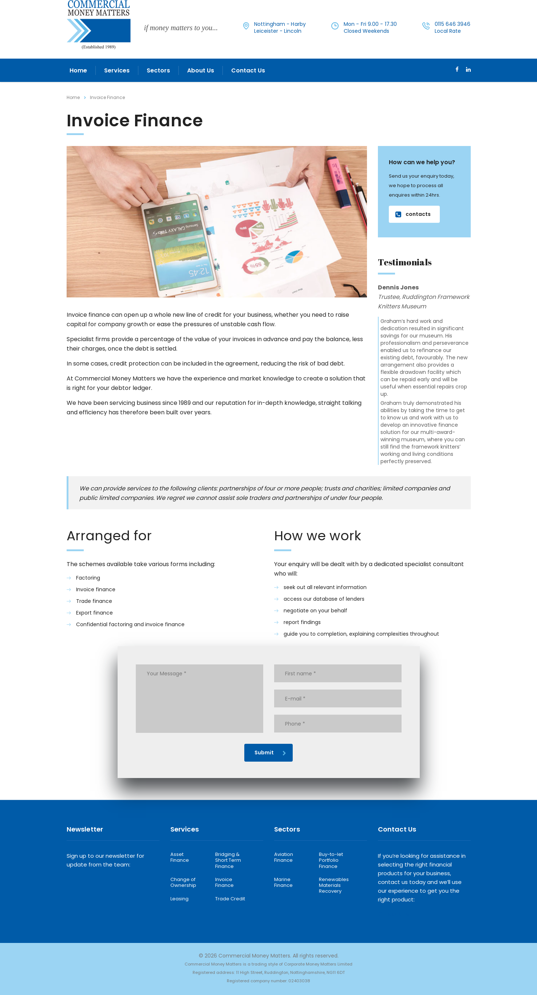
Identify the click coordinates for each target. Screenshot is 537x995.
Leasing (179, 899)
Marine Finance (283, 883)
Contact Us (248, 70)
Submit (270, 752)
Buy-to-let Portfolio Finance (331, 860)
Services (117, 70)
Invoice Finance (224, 883)
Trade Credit (230, 899)
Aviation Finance (283, 858)
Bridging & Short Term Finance (228, 860)
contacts (413, 214)
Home (78, 70)
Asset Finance (179, 858)
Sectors (158, 70)
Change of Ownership (183, 883)
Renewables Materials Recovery (334, 886)
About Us (200, 70)
